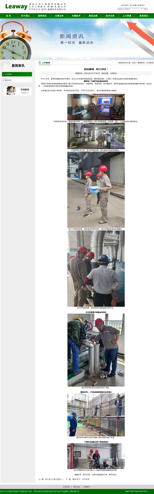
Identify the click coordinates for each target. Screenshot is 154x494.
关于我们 (25, 16)
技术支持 (110, 16)
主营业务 (59, 16)
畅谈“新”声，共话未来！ (81, 479)
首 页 (8, 16)
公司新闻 (8, 74)
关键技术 (76, 16)
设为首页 (124, 5)
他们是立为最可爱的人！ (54, 479)
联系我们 (141, 5)
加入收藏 (133, 5)
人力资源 (127, 16)
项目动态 (8, 80)
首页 (134, 63)
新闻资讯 (42, 16)
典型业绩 (93, 16)
